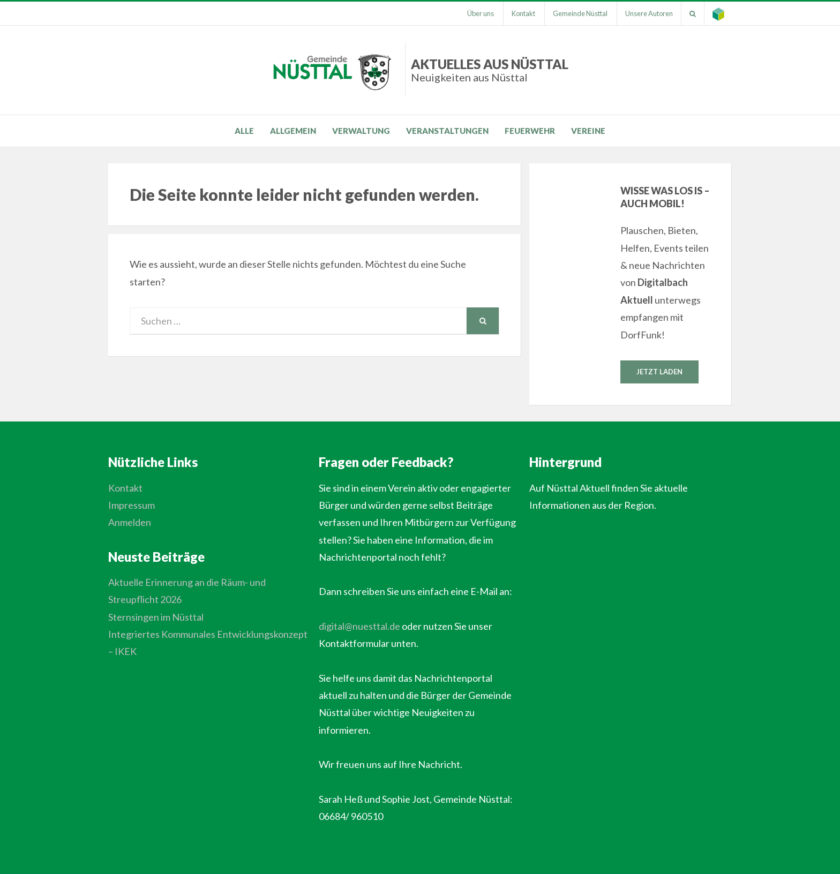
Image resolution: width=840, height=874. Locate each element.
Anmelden (129, 522)
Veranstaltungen (447, 130)
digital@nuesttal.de (359, 626)
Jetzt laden (659, 371)
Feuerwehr (530, 130)
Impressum (131, 505)
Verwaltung (361, 130)
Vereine (588, 130)
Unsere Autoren (649, 13)
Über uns (480, 13)
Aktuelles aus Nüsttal (489, 70)
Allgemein (293, 130)
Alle (244, 130)
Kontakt (523, 13)
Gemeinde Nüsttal (580, 13)
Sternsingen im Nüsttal (156, 617)
